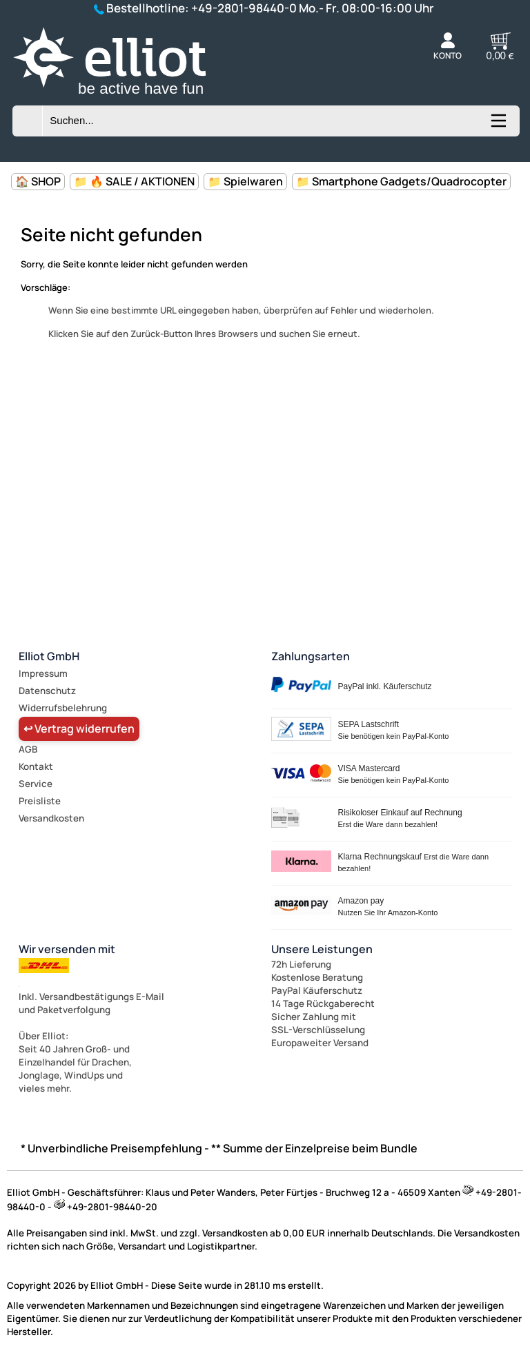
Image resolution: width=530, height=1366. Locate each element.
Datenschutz (47, 690)
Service (35, 783)
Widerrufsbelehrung (63, 708)
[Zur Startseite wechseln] (126, 97)
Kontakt (36, 766)
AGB (28, 749)
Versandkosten (51, 818)
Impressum (43, 673)
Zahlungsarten (310, 656)
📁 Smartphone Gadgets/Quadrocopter (401, 181)
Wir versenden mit (67, 949)
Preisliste (40, 801)
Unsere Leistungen (322, 949)
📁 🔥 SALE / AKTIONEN (134, 181)
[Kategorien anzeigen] (497, 125)
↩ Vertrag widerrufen (79, 728)
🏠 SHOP (38, 181)
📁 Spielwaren (245, 181)
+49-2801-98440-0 (244, 8)
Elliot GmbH (49, 656)
